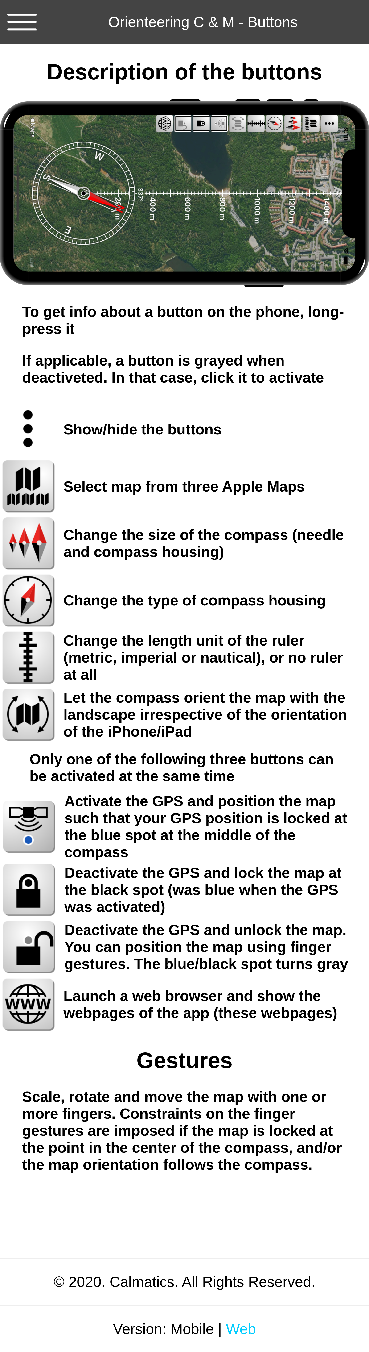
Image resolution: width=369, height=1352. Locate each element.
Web (241, 1329)
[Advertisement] (184, 1223)
